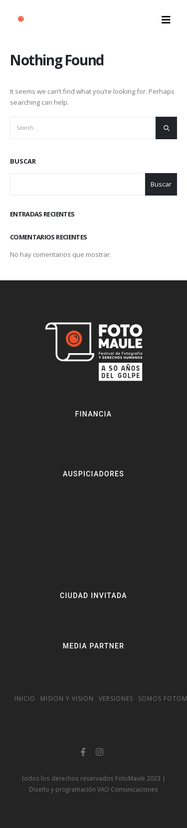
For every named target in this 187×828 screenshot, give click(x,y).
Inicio (24, 698)
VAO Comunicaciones (127, 789)
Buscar (23, 161)
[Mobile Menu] (166, 19)
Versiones (116, 698)
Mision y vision (67, 698)
